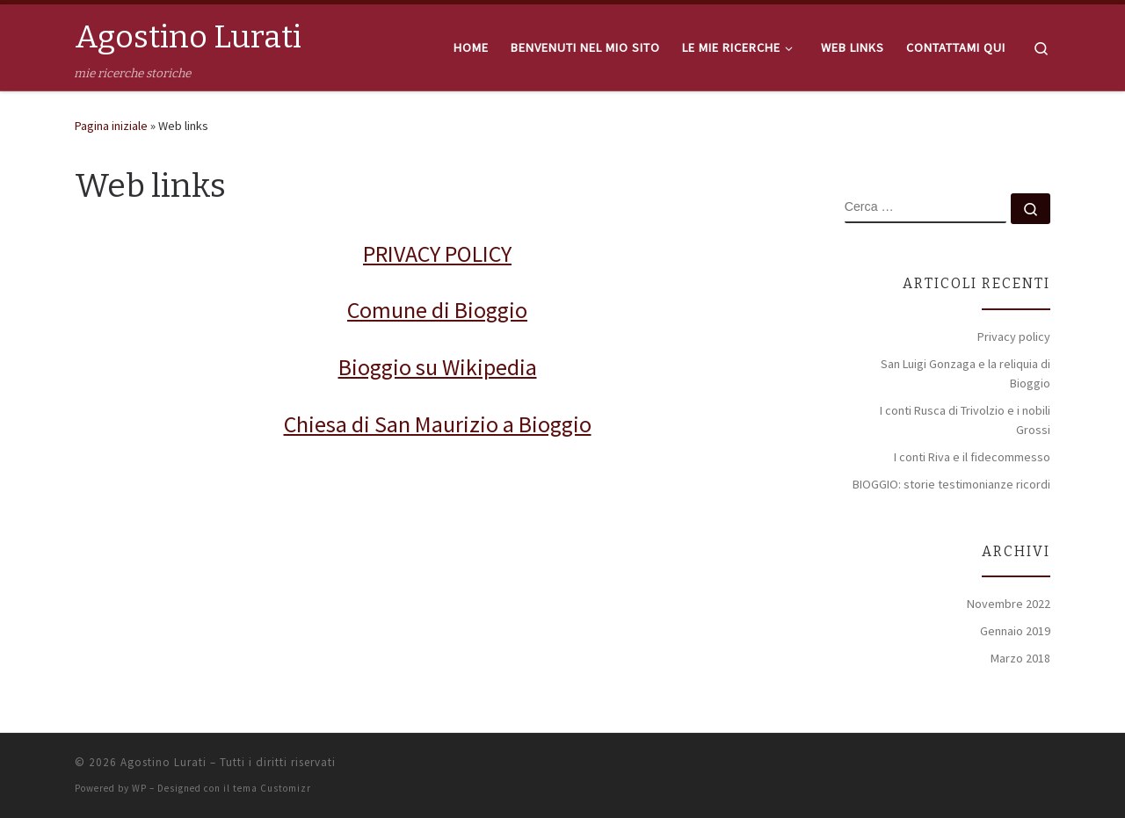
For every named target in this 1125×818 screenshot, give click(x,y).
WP (139, 788)
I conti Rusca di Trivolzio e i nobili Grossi (965, 420)
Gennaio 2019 (1015, 631)
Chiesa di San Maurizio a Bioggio (438, 423)
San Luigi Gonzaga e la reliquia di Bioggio (965, 373)
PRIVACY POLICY (437, 253)
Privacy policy (1013, 336)
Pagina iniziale (111, 126)
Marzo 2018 (1020, 658)
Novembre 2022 (1008, 604)
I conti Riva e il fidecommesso (972, 457)
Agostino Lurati (163, 762)
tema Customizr (272, 788)
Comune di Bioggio (437, 309)
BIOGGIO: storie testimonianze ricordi (951, 484)
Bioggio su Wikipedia (437, 366)
